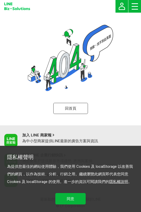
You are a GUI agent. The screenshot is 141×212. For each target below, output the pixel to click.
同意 (70, 199)
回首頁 (70, 108)
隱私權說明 (118, 181)
